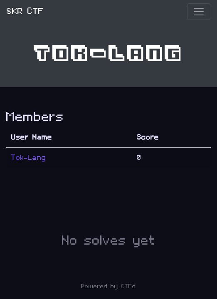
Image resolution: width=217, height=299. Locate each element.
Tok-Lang (28, 158)
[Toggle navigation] (198, 11)
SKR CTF (25, 11)
